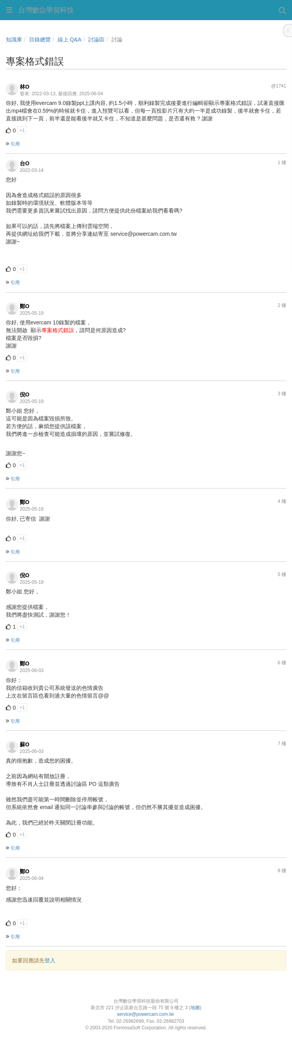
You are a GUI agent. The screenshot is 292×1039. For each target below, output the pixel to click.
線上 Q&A (69, 39)
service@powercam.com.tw (146, 1014)
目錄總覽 (40, 39)
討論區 (96, 39)
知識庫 (14, 39)
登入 (50, 960)
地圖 (195, 1007)
